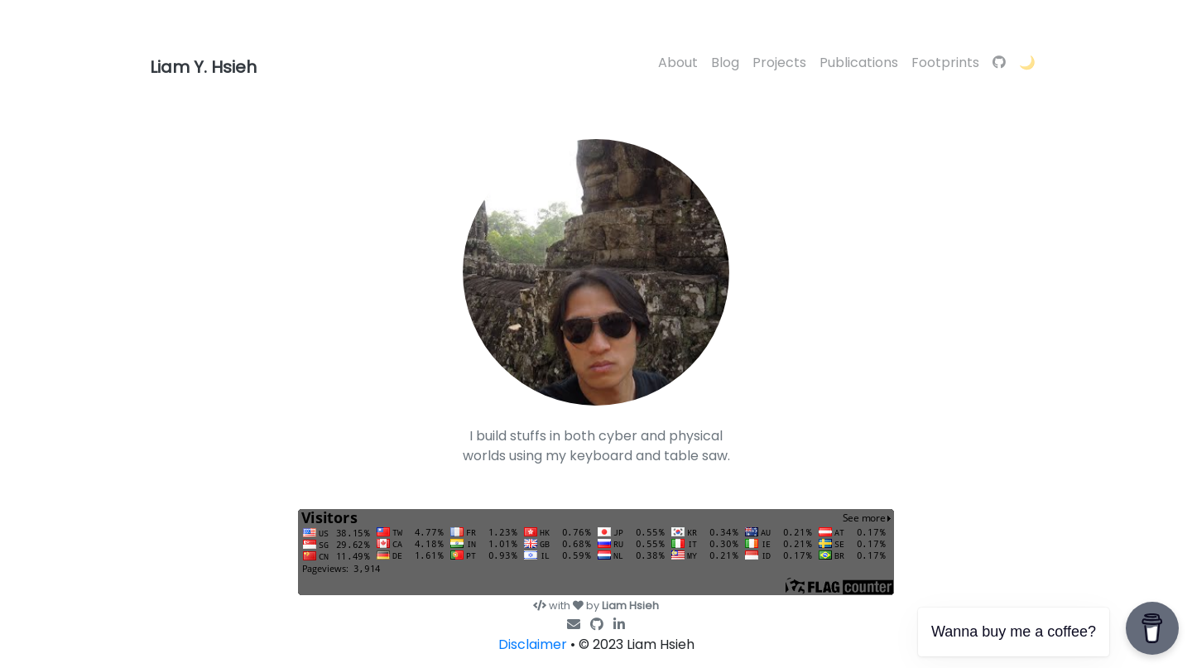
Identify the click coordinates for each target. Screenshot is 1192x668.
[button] (1027, 63)
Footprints (945, 62)
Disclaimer (532, 644)
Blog (725, 62)
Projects (779, 62)
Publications (859, 62)
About (678, 62)
